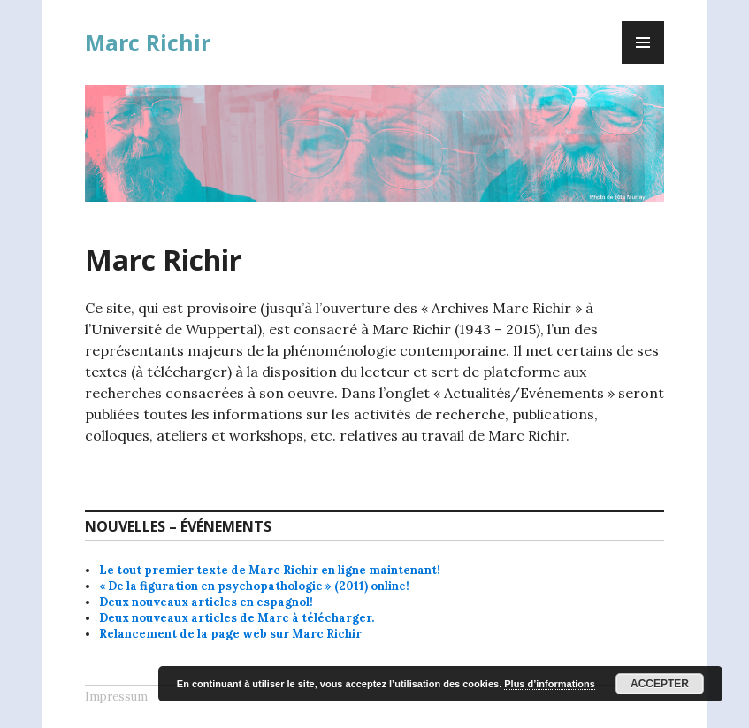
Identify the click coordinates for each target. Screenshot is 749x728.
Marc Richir (147, 42)
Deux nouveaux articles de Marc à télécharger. (236, 617)
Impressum (116, 696)
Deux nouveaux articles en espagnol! (206, 601)
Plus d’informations (549, 683)
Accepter (660, 684)
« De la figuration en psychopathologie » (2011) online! (254, 586)
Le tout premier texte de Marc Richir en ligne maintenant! (269, 570)
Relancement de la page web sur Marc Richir (230, 633)
